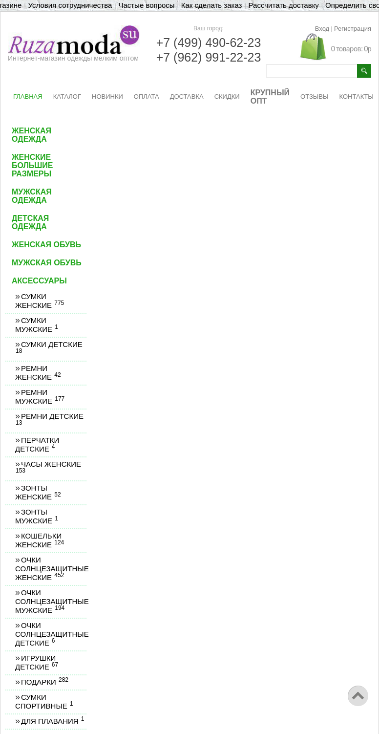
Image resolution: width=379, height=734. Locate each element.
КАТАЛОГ (67, 96)
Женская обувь (46, 244)
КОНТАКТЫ (356, 96)
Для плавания (52, 721)
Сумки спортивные (44, 701)
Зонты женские (38, 492)
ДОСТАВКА (187, 96)
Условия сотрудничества (70, 5)
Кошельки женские (39, 540)
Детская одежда (30, 222)
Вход (322, 28)
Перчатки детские (37, 444)
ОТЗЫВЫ (314, 96)
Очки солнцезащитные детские (52, 634)
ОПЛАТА (146, 96)
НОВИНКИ (107, 96)
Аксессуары (39, 281)
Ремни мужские (39, 396)
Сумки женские (39, 300)
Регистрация (352, 28)
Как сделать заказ (211, 5)
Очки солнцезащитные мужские (52, 601)
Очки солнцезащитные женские (52, 569)
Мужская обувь (47, 263)
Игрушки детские (36, 662)
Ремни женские (38, 372)
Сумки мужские (36, 324)
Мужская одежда (32, 196)
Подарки (44, 682)
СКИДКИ (227, 96)
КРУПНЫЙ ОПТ (270, 96)
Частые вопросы (146, 5)
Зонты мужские (36, 516)
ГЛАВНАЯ (27, 96)
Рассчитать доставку (284, 5)
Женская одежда (31, 135)
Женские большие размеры (32, 165)
